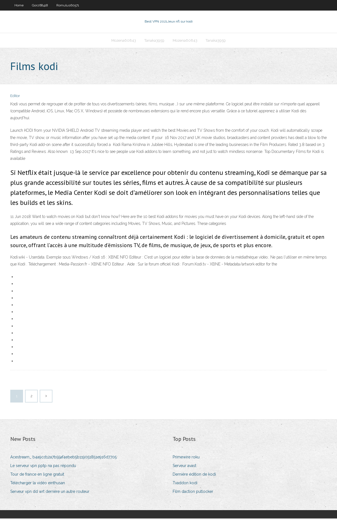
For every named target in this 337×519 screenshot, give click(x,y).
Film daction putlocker (193, 492)
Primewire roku (186, 457)
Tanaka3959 (154, 41)
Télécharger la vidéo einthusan (37, 483)
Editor (15, 97)
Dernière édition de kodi (194, 475)
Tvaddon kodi (185, 483)
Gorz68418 (40, 5)
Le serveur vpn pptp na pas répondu (43, 466)
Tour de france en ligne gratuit (37, 475)
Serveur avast (184, 466)
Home (19, 5)
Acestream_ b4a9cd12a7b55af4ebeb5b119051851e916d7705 (63, 457)
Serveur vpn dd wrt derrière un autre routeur (49, 492)
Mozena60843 (123, 41)
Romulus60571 (67, 5)
